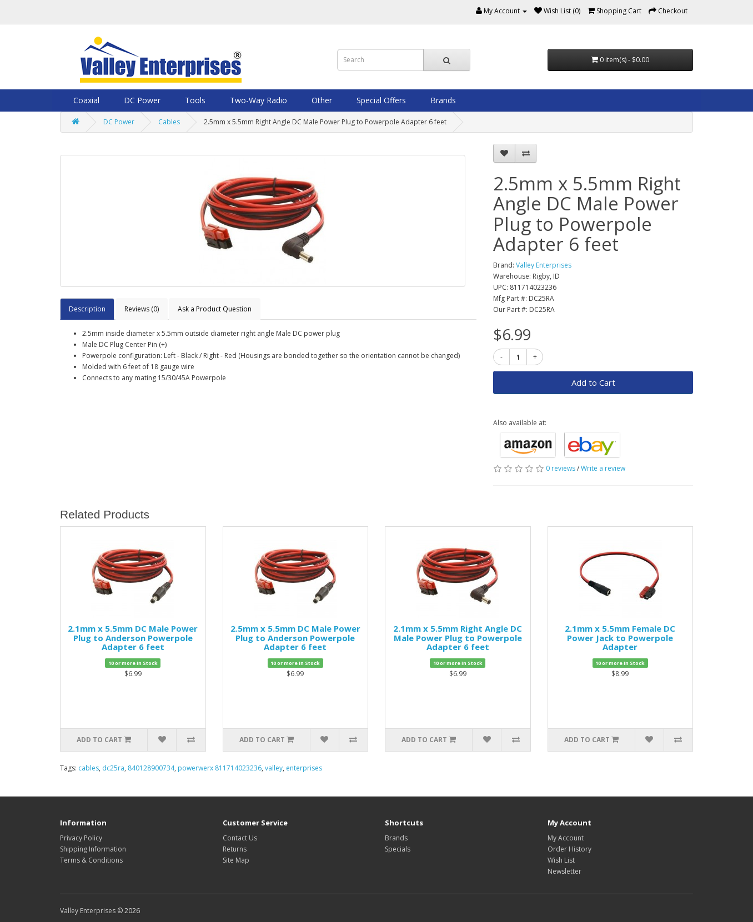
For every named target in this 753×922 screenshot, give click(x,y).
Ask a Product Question (215, 309)
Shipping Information (93, 849)
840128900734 (151, 768)
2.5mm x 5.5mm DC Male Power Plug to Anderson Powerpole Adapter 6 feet (295, 637)
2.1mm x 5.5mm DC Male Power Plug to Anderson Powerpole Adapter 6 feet (133, 637)
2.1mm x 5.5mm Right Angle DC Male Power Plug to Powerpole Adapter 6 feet (457, 637)
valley (274, 768)
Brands (442, 100)
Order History (569, 849)
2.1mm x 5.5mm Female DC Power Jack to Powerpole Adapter (620, 637)
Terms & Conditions (91, 860)
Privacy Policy (81, 838)
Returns (235, 849)
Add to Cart (593, 382)
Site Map (236, 860)
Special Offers (380, 100)
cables (88, 768)
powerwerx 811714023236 (220, 768)
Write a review (603, 468)
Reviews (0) (141, 309)
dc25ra (113, 768)
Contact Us (240, 838)
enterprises (304, 768)
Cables (169, 122)
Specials (397, 849)
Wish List (561, 860)
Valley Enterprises (543, 265)
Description (87, 309)
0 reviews (560, 468)
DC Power (141, 100)
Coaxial (85, 100)
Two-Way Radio (257, 100)
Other (320, 100)
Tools (194, 100)
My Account (566, 838)
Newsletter (564, 871)
